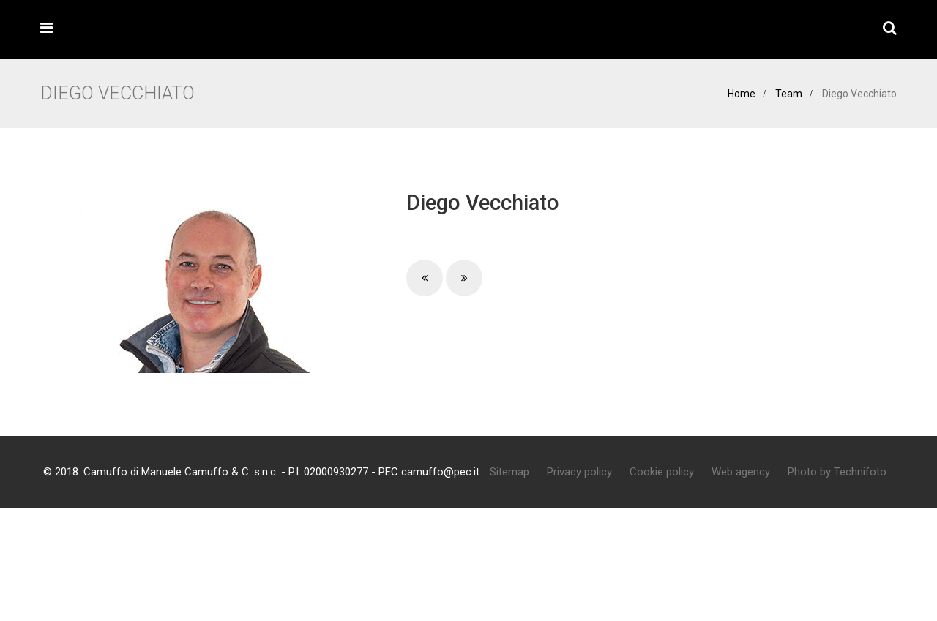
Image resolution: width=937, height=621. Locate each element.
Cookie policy (662, 471)
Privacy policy (579, 471)
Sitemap (509, 471)
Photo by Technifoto (837, 471)
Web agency (741, 471)
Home (741, 93)
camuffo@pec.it (440, 471)
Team (788, 93)
